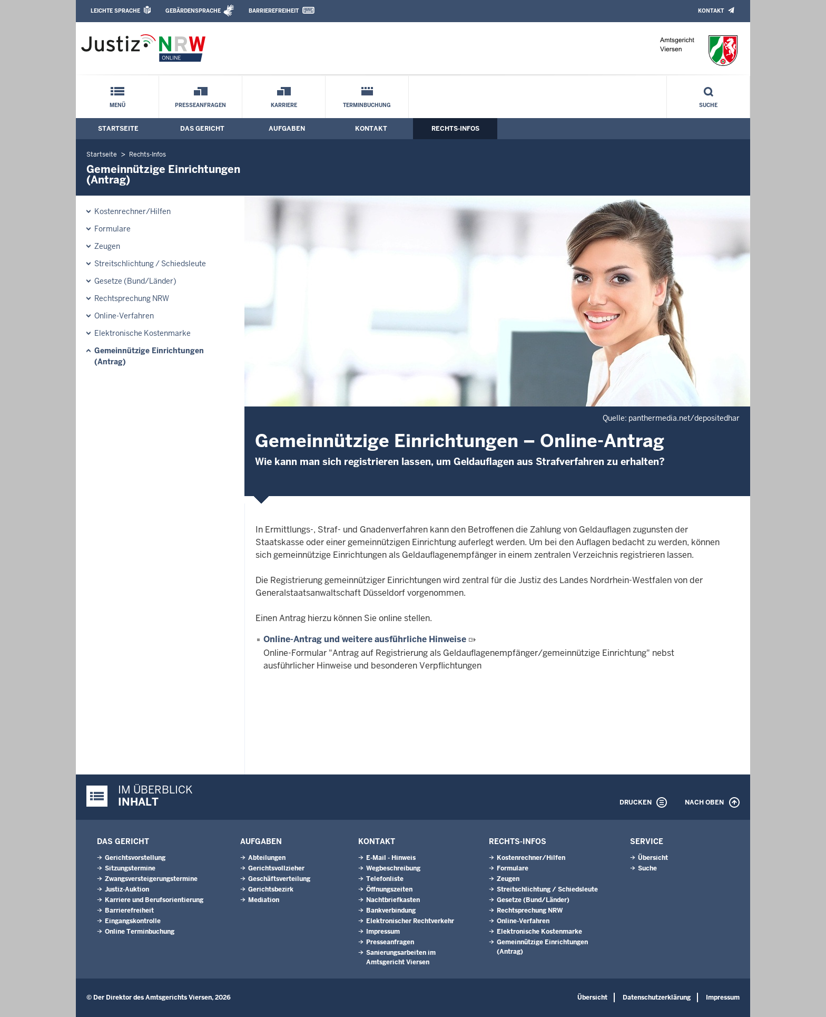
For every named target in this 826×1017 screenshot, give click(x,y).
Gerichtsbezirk (270, 889)
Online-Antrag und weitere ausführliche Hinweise (364, 639)
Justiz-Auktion (127, 889)
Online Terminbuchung (139, 931)
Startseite (118, 128)
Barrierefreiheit (274, 10)
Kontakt (711, 10)
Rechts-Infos (455, 128)
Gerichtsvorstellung (135, 858)
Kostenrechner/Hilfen (132, 211)
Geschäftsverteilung (279, 879)
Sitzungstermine (130, 868)
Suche (708, 105)
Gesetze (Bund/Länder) (135, 281)
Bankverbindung (391, 910)
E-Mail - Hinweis (391, 858)
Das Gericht (202, 128)
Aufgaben (287, 128)
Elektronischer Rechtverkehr (410, 921)
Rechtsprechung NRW (131, 298)
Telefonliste (385, 879)
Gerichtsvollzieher (276, 868)
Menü (117, 105)
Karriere (284, 105)
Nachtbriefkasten (393, 900)
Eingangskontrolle (133, 921)
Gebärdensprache (193, 10)
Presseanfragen (200, 105)
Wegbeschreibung (393, 868)
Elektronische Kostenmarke (142, 333)
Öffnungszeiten (389, 889)
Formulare (112, 229)
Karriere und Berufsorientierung (154, 900)
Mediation (263, 900)
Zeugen (107, 246)
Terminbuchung (367, 105)
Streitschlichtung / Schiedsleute (150, 263)
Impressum (383, 931)
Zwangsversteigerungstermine (151, 879)
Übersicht (653, 858)
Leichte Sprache (115, 10)
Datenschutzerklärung (657, 997)
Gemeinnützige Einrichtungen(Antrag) (149, 356)
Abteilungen (267, 858)
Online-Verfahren (124, 316)
